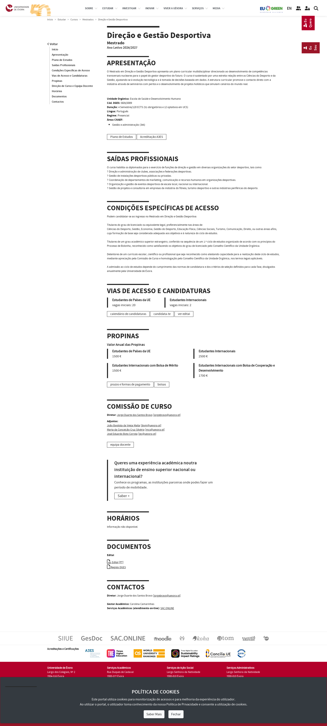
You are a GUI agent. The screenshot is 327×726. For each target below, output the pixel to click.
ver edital (184, 314)
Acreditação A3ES (151, 137)
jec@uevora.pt (147, 434)
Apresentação (60, 55)
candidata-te (162, 314)
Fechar (176, 714)
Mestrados (88, 19)
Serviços (198, 8)
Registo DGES (116, 567)
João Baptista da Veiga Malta (123, 425)
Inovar (149, 8)
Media (216, 8)
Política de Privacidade (182, 704)
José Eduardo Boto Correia (122, 434)
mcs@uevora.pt (155, 430)
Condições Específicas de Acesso (71, 70)
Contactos (58, 102)
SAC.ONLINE (167, 608)
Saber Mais (154, 714)
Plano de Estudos (62, 60)
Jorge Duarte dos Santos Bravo (134, 415)
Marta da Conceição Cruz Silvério (126, 430)
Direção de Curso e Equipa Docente (72, 86)
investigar (129, 8)
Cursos (74, 19)
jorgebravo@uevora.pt (167, 415)
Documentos (59, 97)
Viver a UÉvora (173, 8)
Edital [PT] (115, 562)
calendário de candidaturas (128, 314)
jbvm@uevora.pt (151, 425)
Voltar (52, 44)
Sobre (89, 8)
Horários (57, 91)
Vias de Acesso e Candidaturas (69, 76)
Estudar (62, 19)
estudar (107, 8)
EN (289, 8)
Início (50, 19)
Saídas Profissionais (63, 65)
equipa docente (120, 445)
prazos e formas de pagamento (130, 385)
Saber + (124, 496)
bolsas (162, 385)
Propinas (57, 81)
